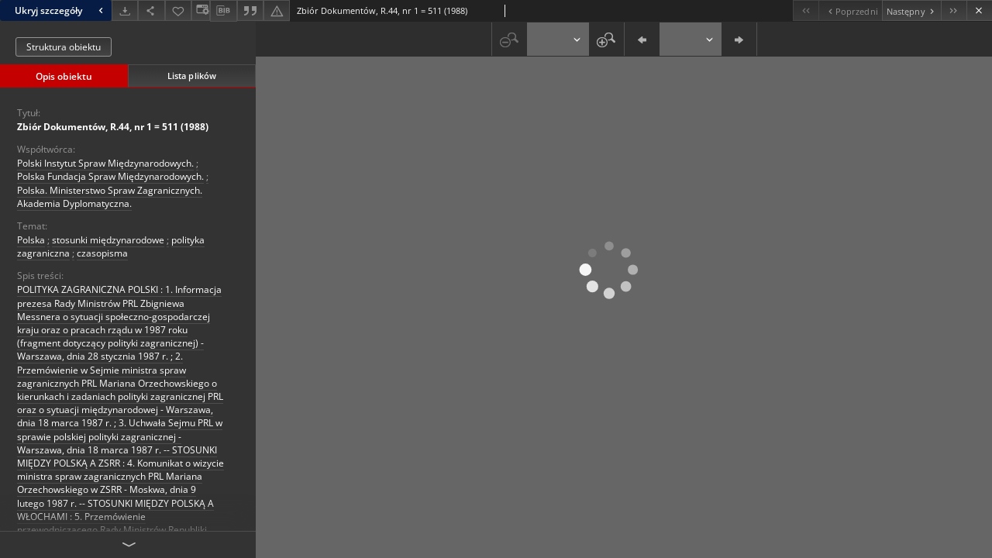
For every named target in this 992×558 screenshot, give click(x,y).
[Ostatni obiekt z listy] (953, 10)
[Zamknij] (979, 10)
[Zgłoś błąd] (277, 10)
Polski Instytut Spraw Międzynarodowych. (105, 163)
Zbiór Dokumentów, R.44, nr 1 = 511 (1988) (112, 126)
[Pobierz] (125, 10)
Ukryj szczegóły (61, 10)
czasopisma (102, 253)
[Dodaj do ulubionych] (178, 10)
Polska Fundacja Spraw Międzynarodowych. (110, 176)
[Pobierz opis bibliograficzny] (223, 11)
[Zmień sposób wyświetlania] (200, 10)
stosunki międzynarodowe (108, 239)
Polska (31, 239)
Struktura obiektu (63, 46)
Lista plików (191, 75)
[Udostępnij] (151, 10)
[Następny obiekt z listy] (911, 10)
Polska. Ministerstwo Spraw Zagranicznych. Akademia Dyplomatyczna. (109, 197)
